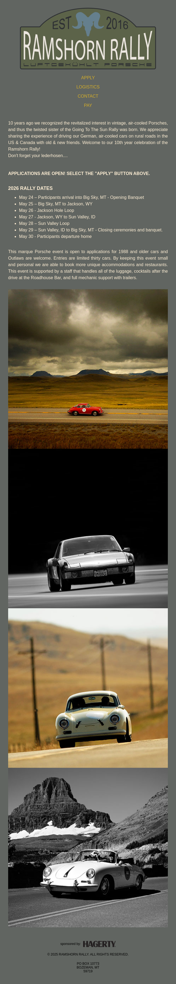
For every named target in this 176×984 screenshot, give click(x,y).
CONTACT (88, 96)
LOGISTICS (87, 87)
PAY (88, 105)
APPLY (88, 77)
